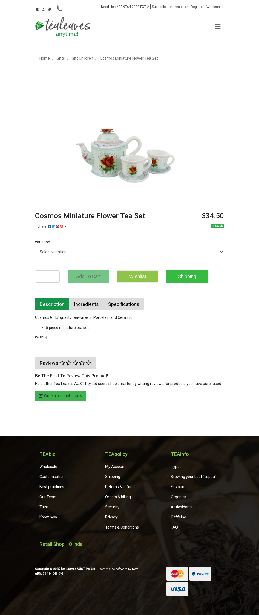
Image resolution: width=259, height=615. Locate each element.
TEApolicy (116, 454)
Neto (135, 569)
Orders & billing (118, 497)
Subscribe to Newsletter (170, 7)
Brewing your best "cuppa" (193, 476)
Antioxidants (182, 507)
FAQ (174, 527)
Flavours (178, 487)
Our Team (48, 497)
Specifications (123, 304)
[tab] (52, 304)
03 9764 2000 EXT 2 (125, 7)
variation (42, 242)
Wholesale (214, 7)
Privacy (111, 517)
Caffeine (178, 517)
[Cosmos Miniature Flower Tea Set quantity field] (47, 276)
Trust (43, 507)
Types (176, 466)
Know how (48, 517)
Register (197, 7)
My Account (115, 466)
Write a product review (60, 396)
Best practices (51, 487)
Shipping (187, 276)
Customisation (52, 476)
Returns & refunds (121, 487)
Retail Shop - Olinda (61, 544)
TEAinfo (180, 454)
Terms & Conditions (122, 527)
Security (112, 507)
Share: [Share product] (51, 226)
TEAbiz (47, 454)
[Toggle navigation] (217, 27)
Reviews (65, 363)
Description (52, 304)
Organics (178, 497)
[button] (137, 276)
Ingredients (86, 304)
